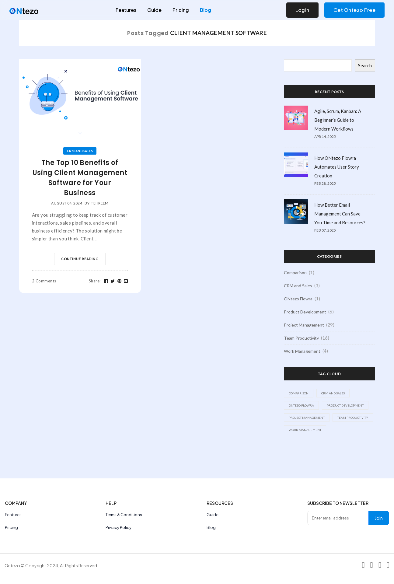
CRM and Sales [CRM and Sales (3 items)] (333, 393)
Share (95, 280)
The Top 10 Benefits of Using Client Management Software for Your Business (80, 178)
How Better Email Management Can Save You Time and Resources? (339, 213)
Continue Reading (80, 259)
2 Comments (44, 280)
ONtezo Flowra (298, 298)
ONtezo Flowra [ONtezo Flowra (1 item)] (301, 405)
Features (126, 10)
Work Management (302, 351)
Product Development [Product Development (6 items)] (345, 405)
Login (302, 10)
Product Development (305, 311)
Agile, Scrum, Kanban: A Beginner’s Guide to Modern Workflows (337, 119)
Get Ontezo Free (354, 10)
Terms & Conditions (124, 514)
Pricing (181, 10)
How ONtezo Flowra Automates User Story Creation (336, 166)
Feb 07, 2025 (325, 230)
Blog (205, 10)
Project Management (304, 324)
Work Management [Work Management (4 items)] (305, 430)
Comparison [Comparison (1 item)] (299, 393)
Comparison (295, 272)
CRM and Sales (80, 151)
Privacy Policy (118, 527)
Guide (154, 10)
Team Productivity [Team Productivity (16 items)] (352, 417)
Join (379, 518)
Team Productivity (301, 338)
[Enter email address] (338, 518)
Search (365, 65)
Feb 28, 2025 (325, 183)
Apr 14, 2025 (325, 136)
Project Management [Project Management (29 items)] (307, 417)
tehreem (99, 203)
